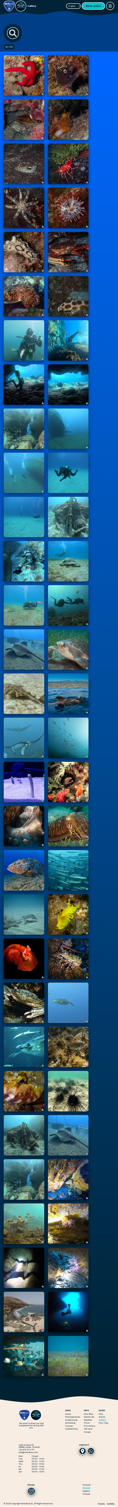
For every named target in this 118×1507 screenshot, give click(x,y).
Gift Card (88, 1429)
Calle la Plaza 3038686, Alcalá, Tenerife (29, 1446)
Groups (87, 1432)
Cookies (110, 1504)
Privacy (101, 1504)
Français (86, 1494)
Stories (102, 1417)
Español (86, 1491)
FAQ (101, 1414)
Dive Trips (103, 1423)
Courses (69, 1426)
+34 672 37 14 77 (26, 1450)
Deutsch (87, 1485)
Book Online (93, 5)
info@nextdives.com (28, 1452)
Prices (87, 1423)
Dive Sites (88, 1414)
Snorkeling (70, 1423)
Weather (88, 1420)
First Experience (72, 1417)
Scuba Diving (71, 1420)
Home (68, 1414)
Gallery (102, 1420)
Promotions (89, 1426)
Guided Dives (71, 1429)
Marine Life (89, 1417)
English (86, 1488)
